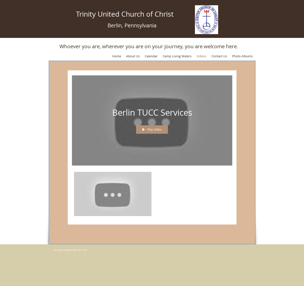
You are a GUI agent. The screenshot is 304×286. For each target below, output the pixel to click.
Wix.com (82, 249)
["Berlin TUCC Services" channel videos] (152, 195)
